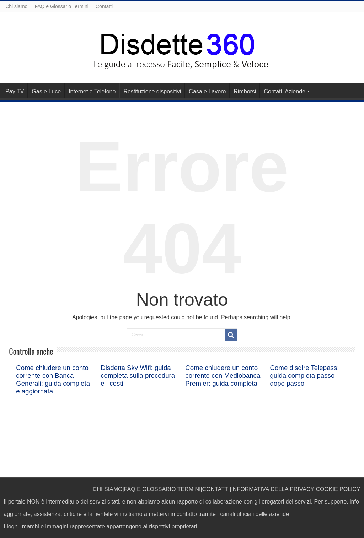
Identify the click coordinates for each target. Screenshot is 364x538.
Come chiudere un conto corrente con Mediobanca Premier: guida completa (222, 375)
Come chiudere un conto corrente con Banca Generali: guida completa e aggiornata (53, 379)
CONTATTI (216, 489)
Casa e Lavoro (207, 91)
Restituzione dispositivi (152, 91)
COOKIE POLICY (338, 489)
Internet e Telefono (92, 91)
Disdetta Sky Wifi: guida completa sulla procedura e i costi (138, 375)
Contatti (104, 6)
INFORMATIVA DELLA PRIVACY (272, 489)
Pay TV (14, 91)
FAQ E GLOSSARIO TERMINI (162, 489)
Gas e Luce (46, 91)
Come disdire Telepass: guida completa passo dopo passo (304, 375)
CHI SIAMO (108, 489)
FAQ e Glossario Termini (61, 6)
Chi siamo (16, 6)
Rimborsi (245, 91)
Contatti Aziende (284, 91)
